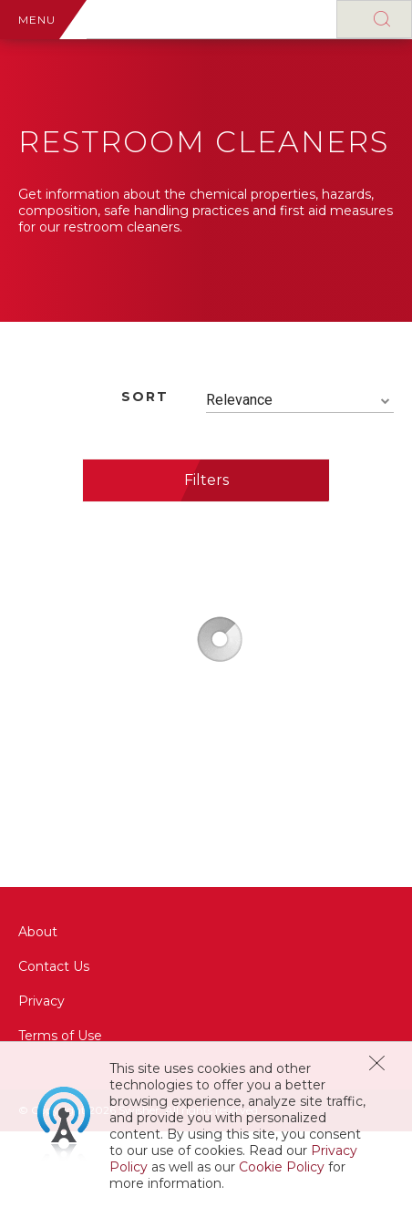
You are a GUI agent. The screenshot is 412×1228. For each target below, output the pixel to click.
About (37, 932)
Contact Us (53, 966)
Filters (206, 480)
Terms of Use (60, 1035)
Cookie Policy (281, 1167)
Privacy (41, 1001)
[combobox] (300, 400)
